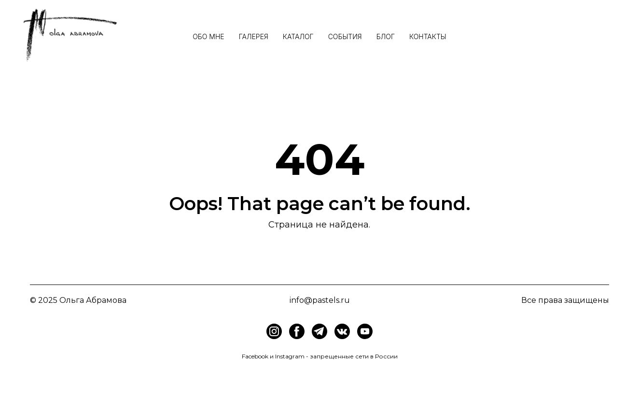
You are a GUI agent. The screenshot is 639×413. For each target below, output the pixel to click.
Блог (385, 36)
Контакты (427, 36)
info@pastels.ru (320, 300)
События (345, 36)
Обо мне (208, 36)
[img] (297, 331)
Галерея (253, 36)
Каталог (298, 36)
